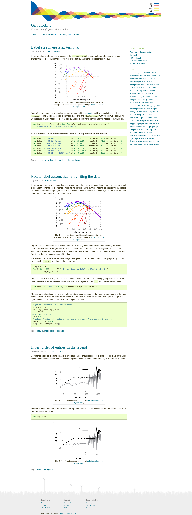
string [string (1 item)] (158, 135)
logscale (66, 160)
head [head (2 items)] (147, 97)
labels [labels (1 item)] (132, 109)
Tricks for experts (137, 63)
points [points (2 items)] (135, 124)
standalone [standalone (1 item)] (133, 135)
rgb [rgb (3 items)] (150, 127)
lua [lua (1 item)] (158, 112)
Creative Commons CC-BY (68, 513)
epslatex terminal (79, 56)
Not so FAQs (135, 58)
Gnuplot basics (49, 34)
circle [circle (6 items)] (132, 82)
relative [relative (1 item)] (139, 127)
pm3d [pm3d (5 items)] (156, 120)
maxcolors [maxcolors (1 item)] (133, 117)
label (52, 160)
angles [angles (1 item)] (139, 73)
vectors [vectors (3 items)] (133, 144)
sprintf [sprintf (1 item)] (151, 132)
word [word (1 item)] (145, 144)
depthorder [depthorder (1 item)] (144, 88)
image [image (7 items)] (145, 99)
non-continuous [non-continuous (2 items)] (151, 118)
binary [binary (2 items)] (132, 79)
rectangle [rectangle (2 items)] (133, 127)
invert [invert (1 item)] (151, 103)
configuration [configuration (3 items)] (135, 85)
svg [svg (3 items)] (135, 138)
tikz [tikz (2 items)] (136, 141)
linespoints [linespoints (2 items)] (155, 109)
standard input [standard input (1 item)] (142, 135)
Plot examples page (138, 61)
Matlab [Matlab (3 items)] (145, 115)
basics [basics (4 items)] (152, 76)
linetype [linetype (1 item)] (139, 112)
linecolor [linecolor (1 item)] (143, 109)
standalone (76, 160)
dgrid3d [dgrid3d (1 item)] (151, 88)
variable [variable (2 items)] (156, 141)
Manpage (89, 503)
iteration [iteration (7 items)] (146, 105)
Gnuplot (133, 55)
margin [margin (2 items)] (139, 115)
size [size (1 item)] (145, 129)
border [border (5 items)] (138, 79)
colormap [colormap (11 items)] (148, 81)
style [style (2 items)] (131, 139)
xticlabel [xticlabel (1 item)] (153, 144)
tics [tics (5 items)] (131, 141)
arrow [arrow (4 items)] (132, 76)
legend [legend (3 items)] (137, 109)
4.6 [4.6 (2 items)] (135, 73)
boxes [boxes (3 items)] (143, 79)
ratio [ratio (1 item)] (154, 124)
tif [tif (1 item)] (134, 141)
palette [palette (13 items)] (139, 120)
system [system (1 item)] (145, 138)
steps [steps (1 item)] (153, 135)
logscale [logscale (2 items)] (153, 112)
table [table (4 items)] (151, 138)
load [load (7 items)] (147, 111)
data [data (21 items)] (132, 87)
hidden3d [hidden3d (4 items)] (153, 97)
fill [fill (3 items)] (131, 94)
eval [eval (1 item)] (157, 91)
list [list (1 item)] (144, 112)
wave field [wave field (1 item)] (139, 144)
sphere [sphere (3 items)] (140, 132)
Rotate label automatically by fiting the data (65, 176)
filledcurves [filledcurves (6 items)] (137, 94)
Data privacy (45, 507)
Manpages (65, 34)
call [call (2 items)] (155, 79)
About (76, 34)
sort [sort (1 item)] (148, 129)
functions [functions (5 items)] (134, 96)
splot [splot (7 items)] (146, 132)
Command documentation (141, 52)
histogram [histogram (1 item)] (133, 100)
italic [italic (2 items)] (139, 106)
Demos (66, 505)
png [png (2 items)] (131, 124)
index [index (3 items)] (156, 100)
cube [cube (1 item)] (151, 85)
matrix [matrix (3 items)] (151, 115)
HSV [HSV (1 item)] (138, 100)
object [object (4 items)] (132, 121)
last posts (89, 113)
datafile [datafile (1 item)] (138, 88)
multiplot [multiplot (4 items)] (140, 118)
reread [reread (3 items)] (145, 127)
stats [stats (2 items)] (149, 136)
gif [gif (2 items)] (139, 97)
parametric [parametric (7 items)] (148, 120)
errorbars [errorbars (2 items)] (152, 91)
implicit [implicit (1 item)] (150, 100)
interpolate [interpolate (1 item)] (145, 103)
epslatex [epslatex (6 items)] (144, 91)
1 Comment (50, 181)
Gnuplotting (41, 25)
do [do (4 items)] (155, 88)
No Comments (56, 351)
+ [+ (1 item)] (130, 73)
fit (42, 331)
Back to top (147, 511)
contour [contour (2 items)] (144, 85)
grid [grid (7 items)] (142, 96)
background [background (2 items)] (144, 76)
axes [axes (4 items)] (137, 76)
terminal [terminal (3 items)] (156, 138)
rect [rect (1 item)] (157, 124)
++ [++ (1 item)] (132, 73)
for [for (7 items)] (146, 93)
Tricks (88, 507)
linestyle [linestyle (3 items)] (133, 112)
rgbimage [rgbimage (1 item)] (155, 127)
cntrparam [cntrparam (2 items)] (139, 82)
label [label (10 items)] (158, 105)
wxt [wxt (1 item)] (148, 144)
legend (58, 160)
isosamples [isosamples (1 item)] (133, 106)
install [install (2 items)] (132, 103)
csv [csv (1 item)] (148, 85)
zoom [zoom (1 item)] (158, 144)
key (44, 469)
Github (43, 505)
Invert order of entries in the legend (59, 347)
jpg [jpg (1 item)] (151, 106)
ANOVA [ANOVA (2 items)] (153, 73)
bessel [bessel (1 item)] (157, 76)
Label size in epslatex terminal (55, 47)
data (83, 107)
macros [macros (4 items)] (133, 115)
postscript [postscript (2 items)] (148, 124)
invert (39, 469)
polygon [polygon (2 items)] (141, 124)
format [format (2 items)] (150, 94)
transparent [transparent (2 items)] (142, 141)
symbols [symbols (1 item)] (140, 138)
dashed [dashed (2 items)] (156, 85)
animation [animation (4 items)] (145, 73)
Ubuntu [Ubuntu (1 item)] (149, 141)
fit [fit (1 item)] (143, 94)
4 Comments (54, 51)
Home (35, 34)
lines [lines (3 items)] (148, 109)
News (66, 507)
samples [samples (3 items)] (133, 130)
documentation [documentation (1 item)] (135, 91)
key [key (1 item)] (154, 106)
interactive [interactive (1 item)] (138, 103)
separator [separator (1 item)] (140, 129)
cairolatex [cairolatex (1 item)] (150, 79)
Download (67, 503)
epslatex (45, 160)
